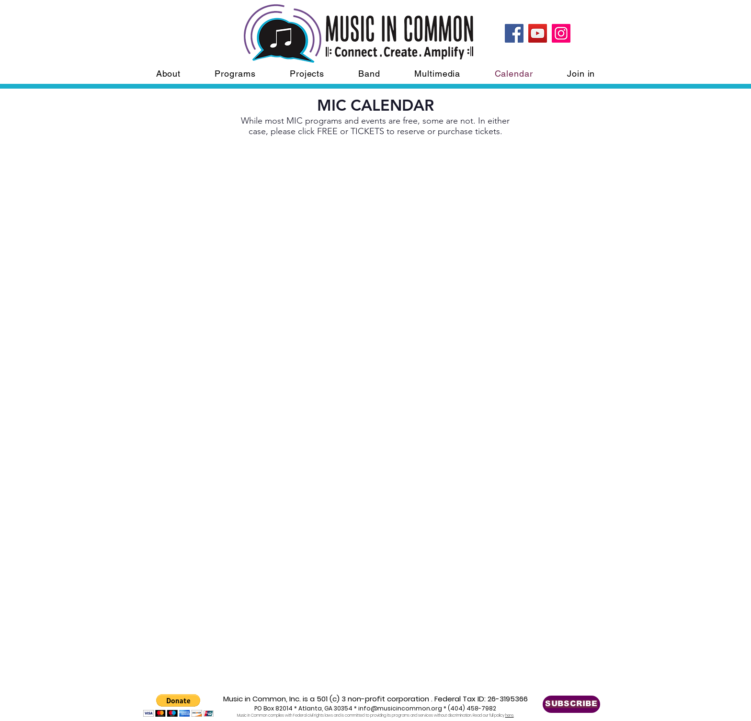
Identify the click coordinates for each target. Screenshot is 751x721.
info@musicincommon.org (400, 708)
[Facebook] (514, 33)
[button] (178, 705)
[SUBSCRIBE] (571, 704)
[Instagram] (561, 33)
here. (509, 715)
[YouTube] (537, 33)
